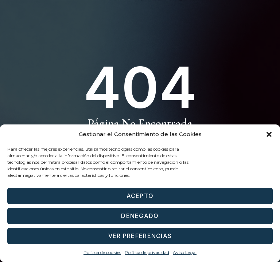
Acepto (140, 195)
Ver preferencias (140, 236)
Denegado (140, 216)
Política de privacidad (147, 252)
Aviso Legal (185, 252)
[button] (269, 134)
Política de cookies (102, 252)
